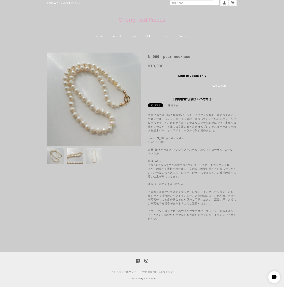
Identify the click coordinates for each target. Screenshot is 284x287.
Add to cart (219, 85)
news (164, 36)
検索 (216, 2)
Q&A (148, 36)
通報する (173, 105)
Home (99, 36)
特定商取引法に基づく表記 (157, 271)
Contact (183, 36)
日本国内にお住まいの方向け (192, 99)
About (117, 36)
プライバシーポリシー (123, 271)
